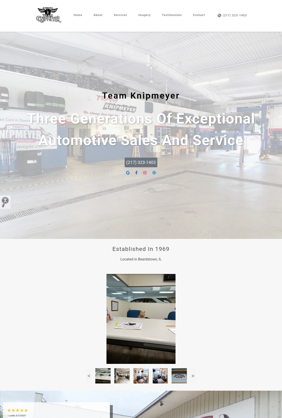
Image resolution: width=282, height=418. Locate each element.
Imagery (144, 15)
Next (193, 375)
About (98, 15)
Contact (199, 15)
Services (120, 15)
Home (78, 15)
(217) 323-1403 (232, 15)
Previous (89, 375)
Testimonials (172, 15)
